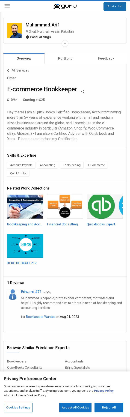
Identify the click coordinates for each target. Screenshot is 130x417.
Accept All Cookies (75, 407)
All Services (18, 71)
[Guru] (65, 6)
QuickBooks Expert (101, 224)
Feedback (106, 58)
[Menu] (7, 6)
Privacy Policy (103, 390)
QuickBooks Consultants (24, 367)
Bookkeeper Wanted (41, 317)
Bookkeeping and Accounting (25, 224)
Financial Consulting (62, 224)
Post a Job (114, 6)
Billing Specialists (77, 367)
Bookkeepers (16, 361)
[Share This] (82, 91)
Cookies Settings (18, 407)
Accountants (74, 361)
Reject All (108, 407)
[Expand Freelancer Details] (65, 43)
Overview (24, 58)
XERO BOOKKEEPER (22, 263)
